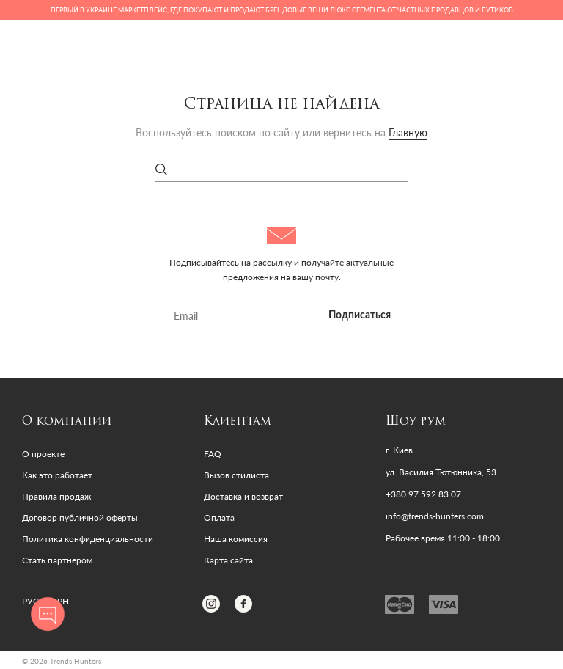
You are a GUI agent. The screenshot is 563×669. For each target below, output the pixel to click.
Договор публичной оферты (80, 517)
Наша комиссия (236, 538)
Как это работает (57, 474)
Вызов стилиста (236, 474)
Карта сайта (228, 560)
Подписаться (359, 315)
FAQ (212, 453)
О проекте (43, 453)
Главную (408, 132)
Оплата (219, 517)
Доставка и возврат (243, 496)
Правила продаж (56, 496)
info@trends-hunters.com (435, 516)
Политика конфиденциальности (87, 538)
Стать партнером (57, 560)
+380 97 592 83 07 (423, 494)
